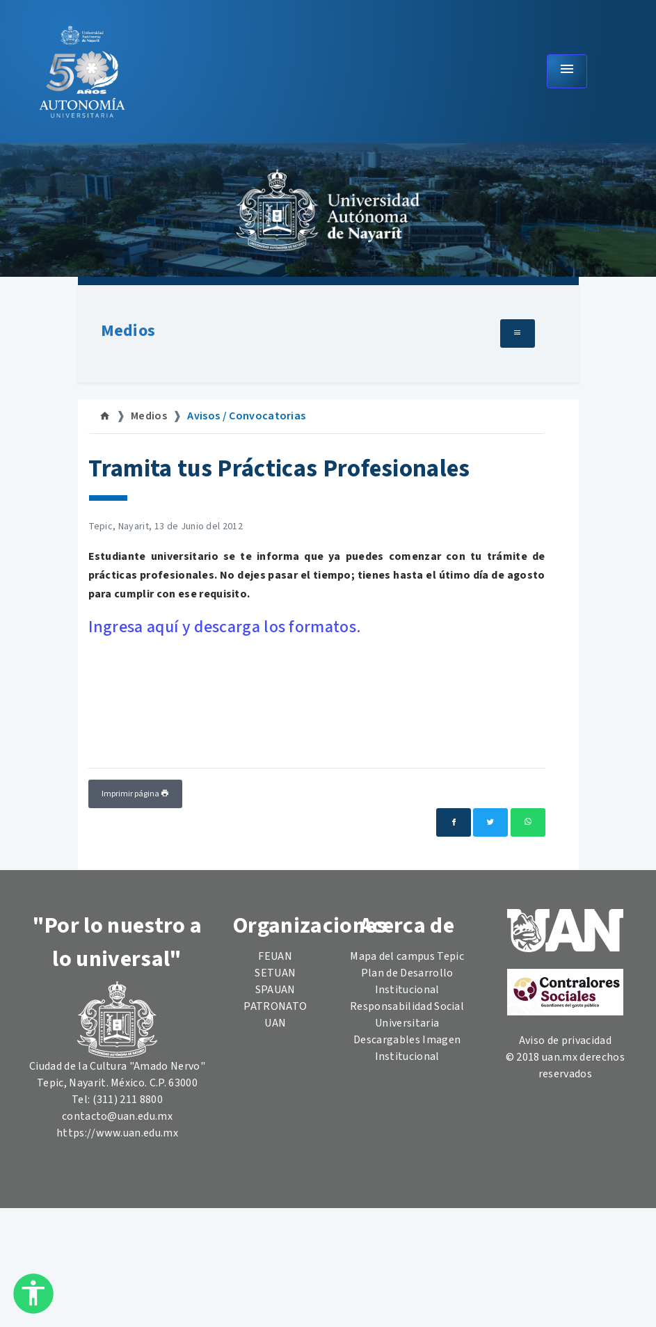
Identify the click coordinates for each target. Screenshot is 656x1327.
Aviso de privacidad (565, 1040)
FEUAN (275, 956)
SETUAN (275, 973)
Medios (128, 331)
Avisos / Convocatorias (246, 416)
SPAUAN (275, 989)
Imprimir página (135, 794)
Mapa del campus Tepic (407, 956)
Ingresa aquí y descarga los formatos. (225, 627)
